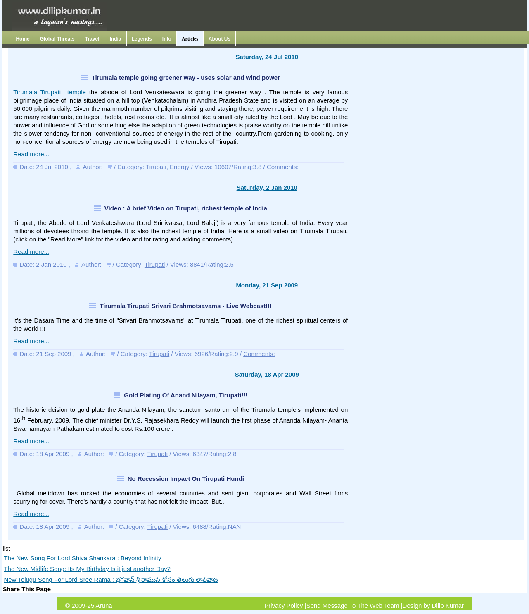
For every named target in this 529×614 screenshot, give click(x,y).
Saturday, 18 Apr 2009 (267, 374)
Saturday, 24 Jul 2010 (267, 56)
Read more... (31, 154)
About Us (219, 39)
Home (22, 39)
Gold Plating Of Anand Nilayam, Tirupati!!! (185, 395)
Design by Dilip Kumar (433, 605)
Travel (92, 39)
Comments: (283, 166)
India (115, 39)
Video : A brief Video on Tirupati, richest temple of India (185, 208)
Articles (190, 39)
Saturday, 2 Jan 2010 (267, 187)
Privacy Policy (283, 605)
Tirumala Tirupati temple (49, 92)
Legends (142, 39)
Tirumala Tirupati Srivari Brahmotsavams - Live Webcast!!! (186, 305)
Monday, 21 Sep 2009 (267, 285)
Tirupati (156, 166)
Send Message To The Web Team (352, 605)
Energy (180, 166)
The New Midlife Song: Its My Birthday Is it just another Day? (87, 568)
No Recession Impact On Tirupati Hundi (186, 478)
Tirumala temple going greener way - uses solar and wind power (186, 77)
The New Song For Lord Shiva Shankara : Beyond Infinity (82, 557)
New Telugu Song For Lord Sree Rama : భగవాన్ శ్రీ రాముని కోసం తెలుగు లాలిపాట (111, 579)
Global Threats (57, 39)
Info (166, 39)
